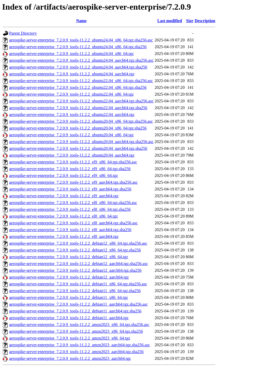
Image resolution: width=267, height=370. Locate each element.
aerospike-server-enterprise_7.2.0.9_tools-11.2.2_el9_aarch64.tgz (63, 196)
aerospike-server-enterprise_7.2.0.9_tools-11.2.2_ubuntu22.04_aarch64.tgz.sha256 (78, 108)
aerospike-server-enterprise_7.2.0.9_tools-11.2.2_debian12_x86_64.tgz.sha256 (75, 250)
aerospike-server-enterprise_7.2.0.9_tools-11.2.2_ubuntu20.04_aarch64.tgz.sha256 (78, 148)
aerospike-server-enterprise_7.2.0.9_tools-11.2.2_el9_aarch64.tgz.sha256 (70, 189)
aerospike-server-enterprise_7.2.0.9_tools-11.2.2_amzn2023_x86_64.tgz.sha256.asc (79, 324)
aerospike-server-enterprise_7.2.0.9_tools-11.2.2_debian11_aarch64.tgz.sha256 (75, 311)
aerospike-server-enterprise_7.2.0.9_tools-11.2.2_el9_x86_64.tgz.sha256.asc (73, 162)
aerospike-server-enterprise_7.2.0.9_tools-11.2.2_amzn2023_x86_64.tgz (69, 338)
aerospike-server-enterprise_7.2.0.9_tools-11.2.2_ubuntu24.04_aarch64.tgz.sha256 (78, 67)
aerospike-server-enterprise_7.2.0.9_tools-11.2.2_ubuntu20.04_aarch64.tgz (71, 155)
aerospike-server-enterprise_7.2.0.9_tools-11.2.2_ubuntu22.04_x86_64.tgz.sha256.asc (81, 80)
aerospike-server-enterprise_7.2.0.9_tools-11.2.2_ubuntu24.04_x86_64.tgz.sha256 (78, 47)
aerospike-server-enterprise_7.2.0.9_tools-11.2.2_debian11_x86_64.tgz (68, 297)
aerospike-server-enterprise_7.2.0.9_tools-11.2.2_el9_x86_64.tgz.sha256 (70, 168)
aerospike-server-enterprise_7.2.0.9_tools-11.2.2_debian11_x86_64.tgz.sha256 (75, 290)
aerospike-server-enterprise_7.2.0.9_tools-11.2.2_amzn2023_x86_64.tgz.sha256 (76, 331)
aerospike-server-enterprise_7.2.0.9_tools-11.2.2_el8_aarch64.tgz (63, 236)
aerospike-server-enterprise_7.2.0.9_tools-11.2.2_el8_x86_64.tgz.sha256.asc (73, 202)
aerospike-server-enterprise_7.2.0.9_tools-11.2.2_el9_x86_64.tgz (63, 175)
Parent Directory (23, 33)
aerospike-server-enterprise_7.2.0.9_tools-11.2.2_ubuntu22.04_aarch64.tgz (71, 114)
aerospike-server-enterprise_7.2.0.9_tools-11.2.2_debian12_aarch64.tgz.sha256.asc (78, 263)
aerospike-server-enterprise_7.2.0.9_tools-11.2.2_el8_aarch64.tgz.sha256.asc (73, 223)
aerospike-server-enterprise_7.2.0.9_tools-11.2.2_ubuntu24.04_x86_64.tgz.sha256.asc (81, 40)
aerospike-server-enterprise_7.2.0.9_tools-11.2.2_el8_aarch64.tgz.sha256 (70, 229)
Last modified (169, 20)
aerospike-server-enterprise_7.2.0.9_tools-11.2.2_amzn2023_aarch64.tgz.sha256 (76, 351)
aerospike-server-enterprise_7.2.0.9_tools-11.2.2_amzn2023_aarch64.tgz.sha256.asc (79, 345)
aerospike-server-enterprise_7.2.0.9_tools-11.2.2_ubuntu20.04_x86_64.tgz (71, 135)
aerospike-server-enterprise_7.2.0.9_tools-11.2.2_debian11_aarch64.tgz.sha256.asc (78, 304)
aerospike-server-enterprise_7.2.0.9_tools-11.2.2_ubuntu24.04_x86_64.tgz (71, 53)
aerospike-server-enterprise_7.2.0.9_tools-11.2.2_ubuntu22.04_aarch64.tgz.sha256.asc (81, 101)
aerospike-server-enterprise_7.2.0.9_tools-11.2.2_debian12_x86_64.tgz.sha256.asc (78, 243)
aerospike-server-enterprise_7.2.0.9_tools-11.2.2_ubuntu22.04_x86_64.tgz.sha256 (78, 87)
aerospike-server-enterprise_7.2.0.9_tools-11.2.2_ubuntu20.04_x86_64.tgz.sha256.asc (81, 121)
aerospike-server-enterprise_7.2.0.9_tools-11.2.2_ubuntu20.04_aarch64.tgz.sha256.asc (81, 141)
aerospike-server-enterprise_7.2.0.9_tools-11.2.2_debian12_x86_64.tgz (68, 257)
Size (189, 20)
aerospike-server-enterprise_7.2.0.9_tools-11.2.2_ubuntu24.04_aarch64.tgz (71, 74)
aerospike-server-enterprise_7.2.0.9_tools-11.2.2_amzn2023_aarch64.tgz (70, 358)
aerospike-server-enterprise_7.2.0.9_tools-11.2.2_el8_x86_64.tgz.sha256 (70, 209)
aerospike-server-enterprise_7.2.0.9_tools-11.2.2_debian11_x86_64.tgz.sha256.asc (78, 284)
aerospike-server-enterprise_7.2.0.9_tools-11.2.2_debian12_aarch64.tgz (69, 277)
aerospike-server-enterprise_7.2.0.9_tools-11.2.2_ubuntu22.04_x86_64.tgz (71, 94)
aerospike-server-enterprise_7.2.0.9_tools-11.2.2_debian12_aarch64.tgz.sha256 (75, 270)
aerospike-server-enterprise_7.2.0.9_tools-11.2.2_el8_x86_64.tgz (63, 216)
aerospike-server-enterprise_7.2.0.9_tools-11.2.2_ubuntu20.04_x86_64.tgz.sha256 (78, 128)
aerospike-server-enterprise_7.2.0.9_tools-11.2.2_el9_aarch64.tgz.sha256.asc (73, 182)
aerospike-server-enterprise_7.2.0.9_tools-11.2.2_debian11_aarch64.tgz (69, 318)
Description (205, 20)
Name (81, 20)
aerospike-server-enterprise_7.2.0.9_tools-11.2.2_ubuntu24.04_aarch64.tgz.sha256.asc (81, 60)
